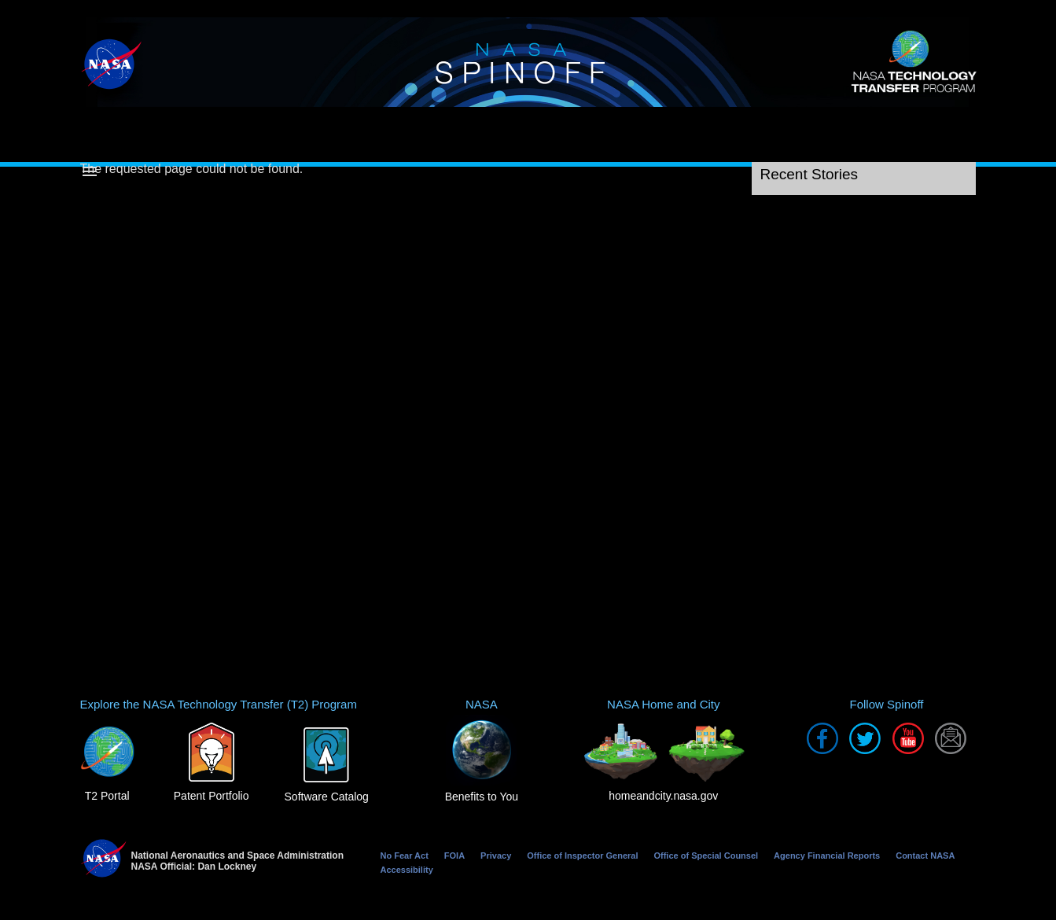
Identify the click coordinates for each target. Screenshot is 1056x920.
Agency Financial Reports (827, 855)
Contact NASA (925, 855)
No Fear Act (405, 855)
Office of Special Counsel (705, 855)
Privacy (495, 855)
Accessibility (407, 869)
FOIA (454, 855)
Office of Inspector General (582, 855)
